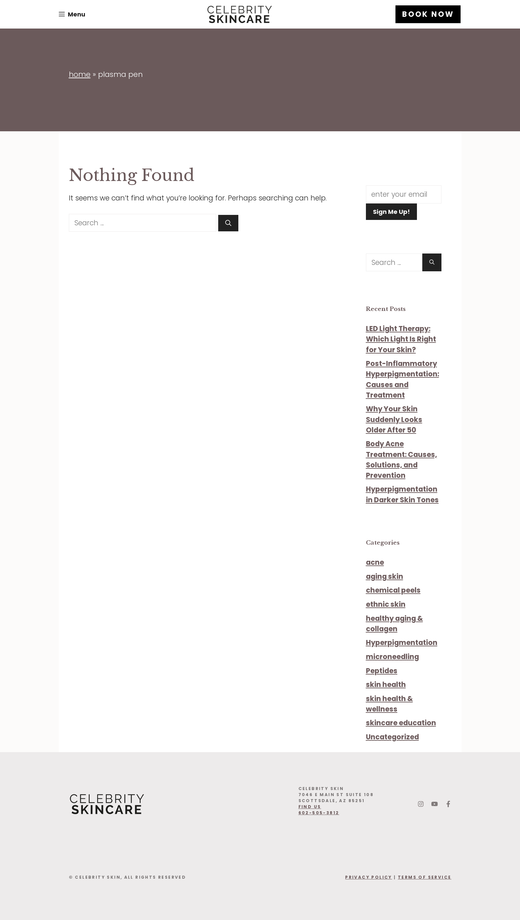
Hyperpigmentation (401, 642)
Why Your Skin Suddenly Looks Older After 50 (394, 419)
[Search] (228, 223)
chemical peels (393, 590)
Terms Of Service (424, 877)
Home (80, 74)
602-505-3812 (318, 813)
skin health (386, 684)
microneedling (392, 656)
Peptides (381, 671)
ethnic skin (386, 604)
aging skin (384, 576)
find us (309, 807)
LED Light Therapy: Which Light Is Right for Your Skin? (401, 339)
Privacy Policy (368, 877)
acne (375, 562)
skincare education (401, 723)
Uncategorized (392, 737)
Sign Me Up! (391, 212)
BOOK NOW (428, 14)
